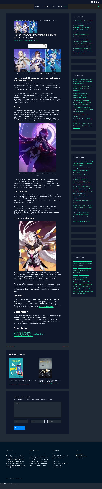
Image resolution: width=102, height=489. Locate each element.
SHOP (60, 6)
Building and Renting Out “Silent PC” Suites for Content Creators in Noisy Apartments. (82, 130)
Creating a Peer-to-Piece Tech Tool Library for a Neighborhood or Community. (83, 30)
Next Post (65, 346)
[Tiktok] (98, 2)
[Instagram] (96, 2)
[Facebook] (92, 2)
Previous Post (10, 346)
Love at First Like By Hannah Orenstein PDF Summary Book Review (20, 381)
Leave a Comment (19, 40)
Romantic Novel (17, 385)
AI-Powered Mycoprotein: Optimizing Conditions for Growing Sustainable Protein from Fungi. (83, 23)
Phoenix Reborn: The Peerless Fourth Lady (29, 334)
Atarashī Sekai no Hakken (23, 336)
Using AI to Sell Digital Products (82, 228)
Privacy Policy (80, 460)
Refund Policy (80, 456)
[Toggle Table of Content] (43, 45)
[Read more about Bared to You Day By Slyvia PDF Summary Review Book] (45, 368)
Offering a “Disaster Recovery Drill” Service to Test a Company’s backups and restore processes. (83, 53)
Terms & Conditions (81, 458)
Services (45, 6)
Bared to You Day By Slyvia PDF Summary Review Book (50, 381)
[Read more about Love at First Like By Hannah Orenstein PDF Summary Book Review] (16, 368)
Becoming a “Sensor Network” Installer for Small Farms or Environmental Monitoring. (81, 37)
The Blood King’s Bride (22, 332)
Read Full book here (46, 307)
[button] (48, 6)
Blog (53, 6)
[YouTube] (94, 2)
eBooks (27, 40)
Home (37, 6)
